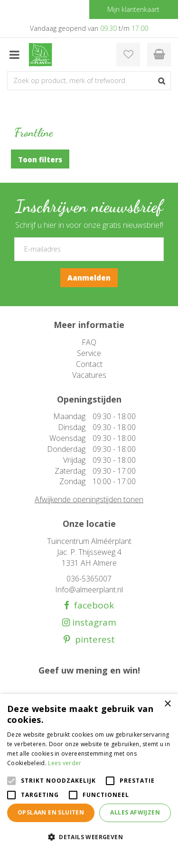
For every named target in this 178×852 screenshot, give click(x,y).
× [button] (167, 704)
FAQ (89, 342)
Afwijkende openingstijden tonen (89, 499)
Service (89, 353)
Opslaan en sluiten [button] (51, 812)
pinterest (92, 639)
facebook (91, 605)
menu (14, 54)
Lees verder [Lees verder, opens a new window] (64, 763)
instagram (93, 622)
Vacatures (89, 375)
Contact (89, 364)
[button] (89, 836)
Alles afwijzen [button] (135, 812)
